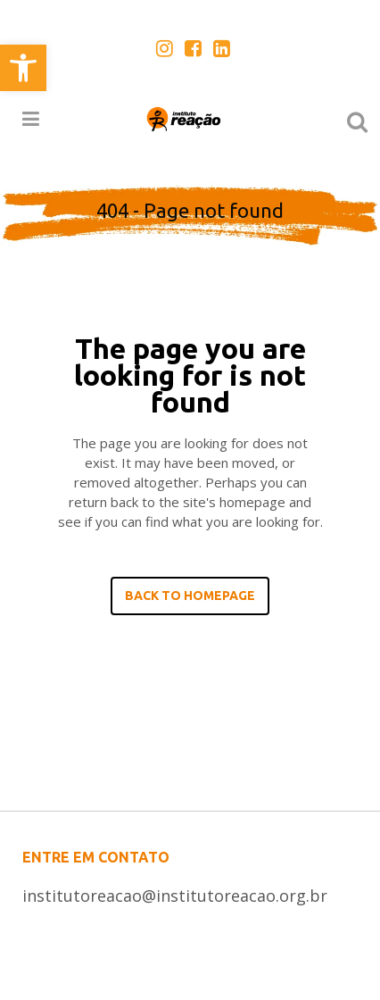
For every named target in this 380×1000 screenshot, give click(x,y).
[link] (23, 68)
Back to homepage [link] (190, 595)
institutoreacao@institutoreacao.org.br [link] (174, 895)
